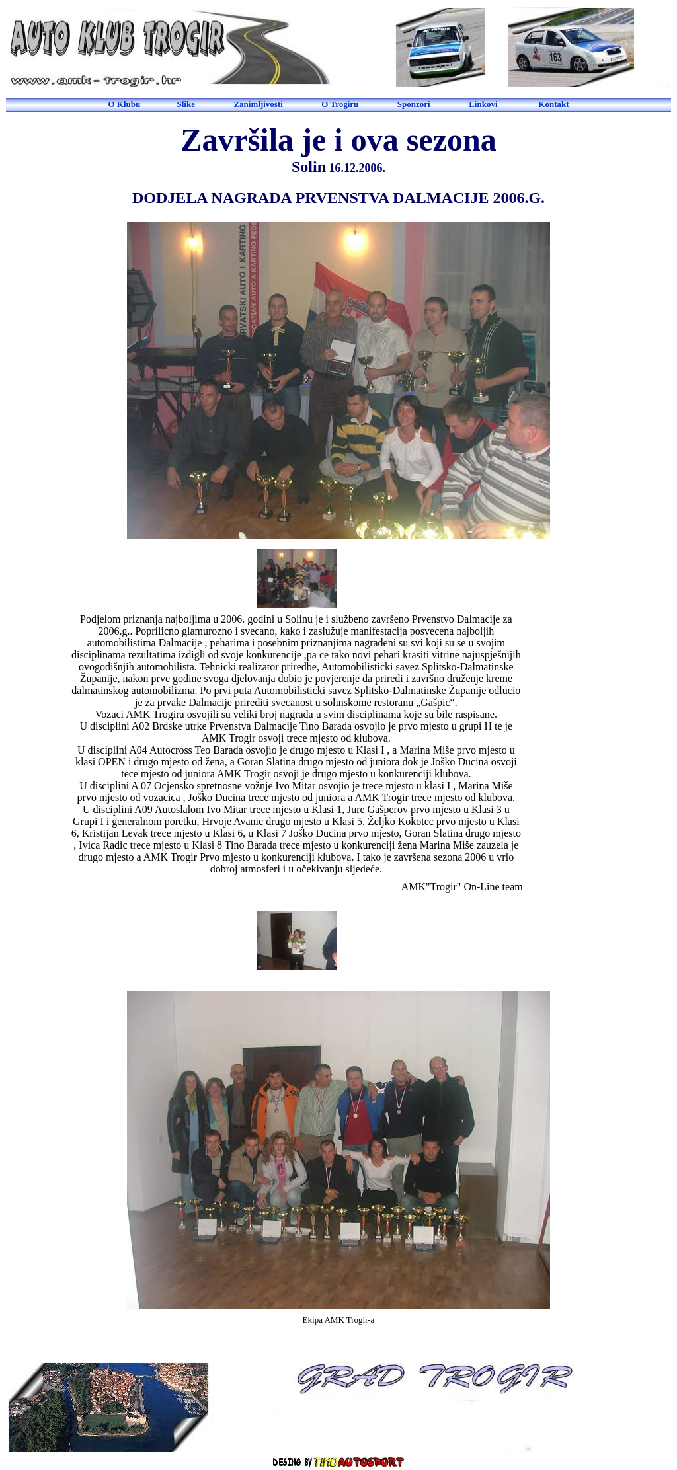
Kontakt (553, 104)
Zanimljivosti (257, 104)
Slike (185, 104)
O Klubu (124, 104)
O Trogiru (339, 104)
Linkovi (483, 104)
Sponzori (413, 104)
